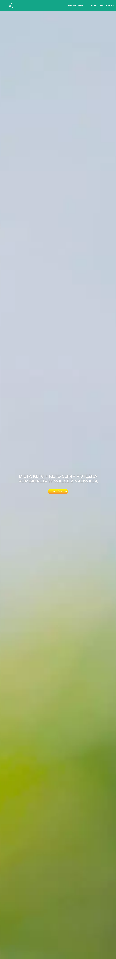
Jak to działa (83, 5)
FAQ (101, 5)
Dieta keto (72, 5)
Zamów (109, 5)
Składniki (94, 5)
